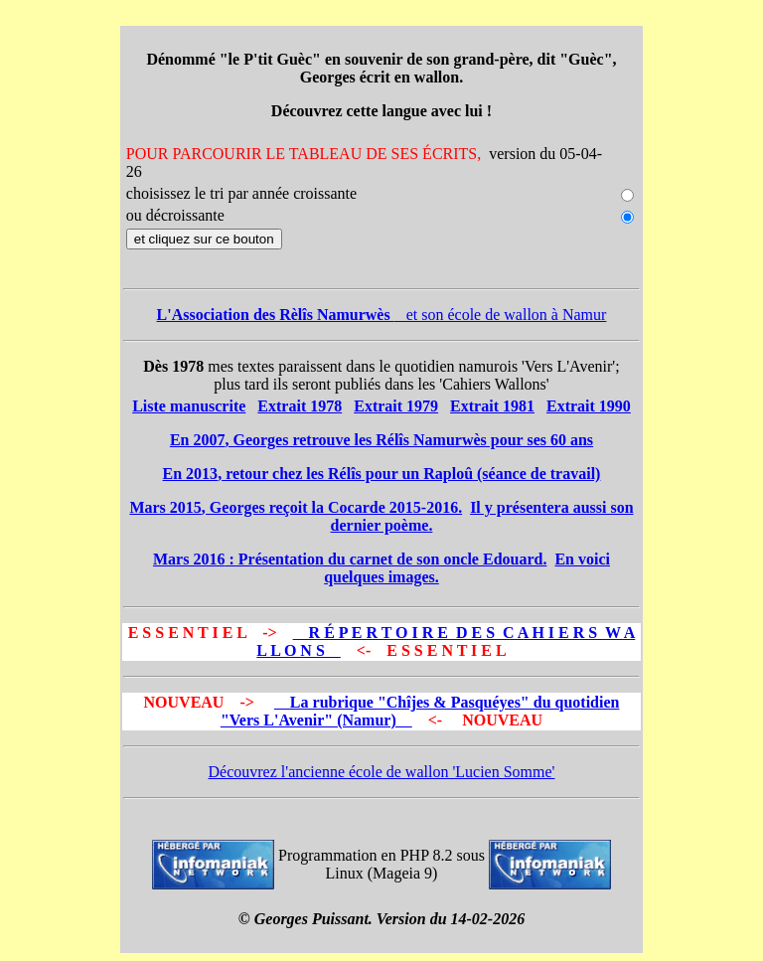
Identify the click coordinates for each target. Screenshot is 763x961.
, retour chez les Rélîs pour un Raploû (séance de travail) (382, 473)
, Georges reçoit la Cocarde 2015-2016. (295, 507)
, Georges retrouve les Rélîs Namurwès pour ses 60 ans (381, 439)
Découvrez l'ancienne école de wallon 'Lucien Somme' (382, 771)
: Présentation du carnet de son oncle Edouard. (349, 559)
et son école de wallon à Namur (382, 314)
